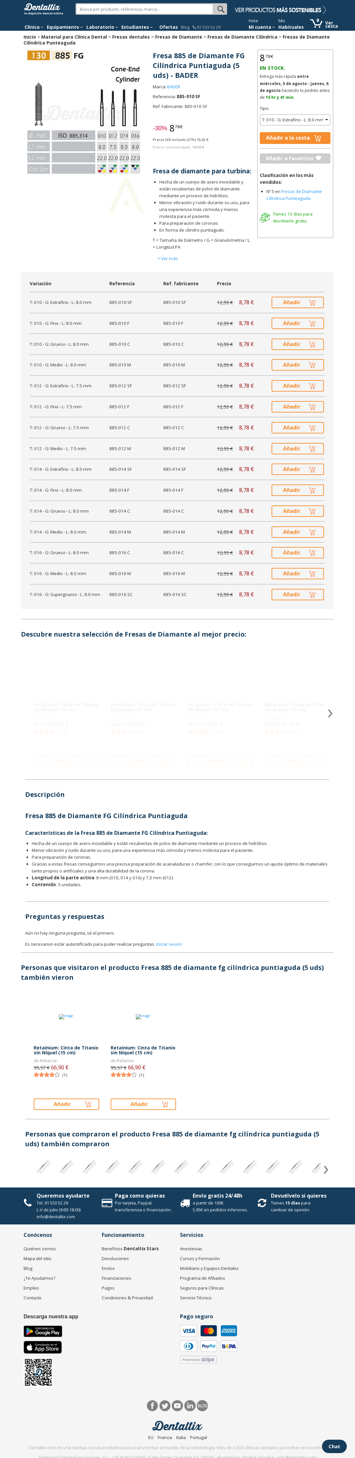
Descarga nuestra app (51, 1316)
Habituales (291, 27)
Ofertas (168, 27)
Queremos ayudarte (63, 1195)
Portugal (198, 1437)
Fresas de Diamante (178, 37)
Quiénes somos (40, 1249)
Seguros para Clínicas (202, 1288)
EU (150, 1437)
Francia (165, 1437)
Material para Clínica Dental (74, 37)
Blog (185, 27)
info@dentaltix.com (56, 1217)
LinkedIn (190, 1406)
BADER (173, 87)
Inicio (30, 37)
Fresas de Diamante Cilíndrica (242, 37)
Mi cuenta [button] (262, 27)
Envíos (108, 1268)
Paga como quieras (140, 1195)
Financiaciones (116, 1278)
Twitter (165, 1406)
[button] (34, 27)
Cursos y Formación (200, 1258)
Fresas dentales (131, 37)
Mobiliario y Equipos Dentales (209, 1268)
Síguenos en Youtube (177, 1406)
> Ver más (167, 258)
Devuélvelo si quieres (299, 1195)
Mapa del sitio (37, 1258)
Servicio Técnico (196, 1298)
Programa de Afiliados (202, 1278)
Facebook (152, 1406)
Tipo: (264, 108)
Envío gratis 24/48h (217, 1195)
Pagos (108, 1288)
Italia (181, 1437)
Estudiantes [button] (137, 27)
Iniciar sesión (169, 944)
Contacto (33, 1298)
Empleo (31, 1288)
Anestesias (191, 1249)
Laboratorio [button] (102, 27)
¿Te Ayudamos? (39, 1278)
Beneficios (130, 1249)
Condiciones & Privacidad (127, 1298)
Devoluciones (115, 1258)
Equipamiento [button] (65, 27)
